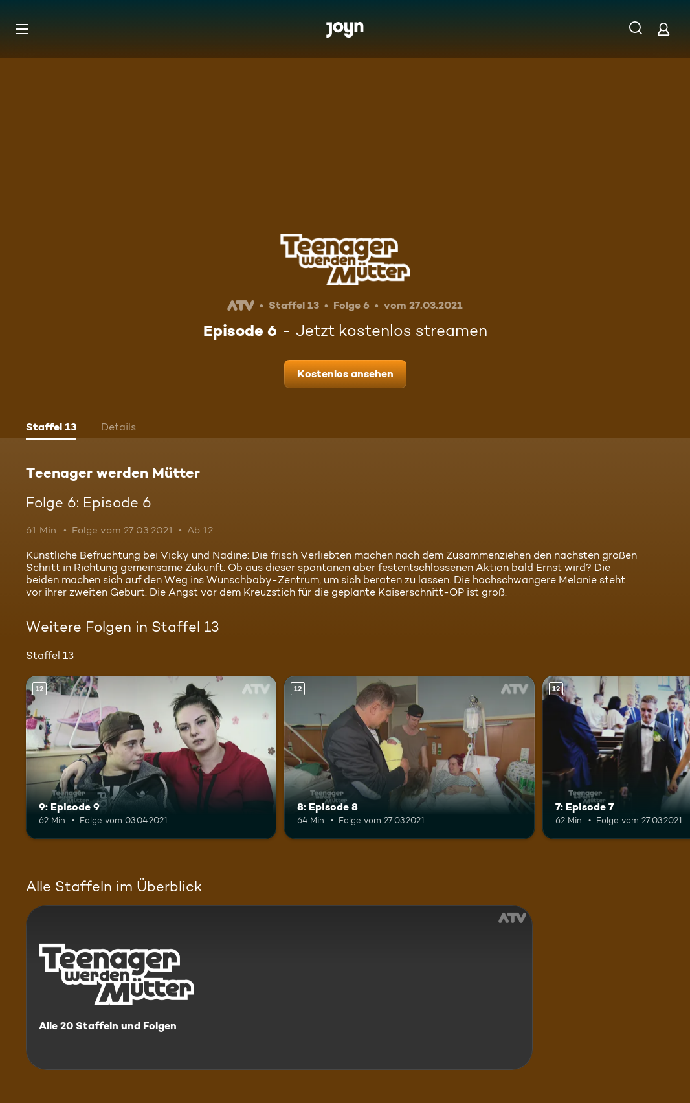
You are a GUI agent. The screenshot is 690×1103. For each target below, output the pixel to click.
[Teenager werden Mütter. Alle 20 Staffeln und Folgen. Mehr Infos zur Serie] (279, 987)
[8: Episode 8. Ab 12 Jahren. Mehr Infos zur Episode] (409, 757)
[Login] (663, 28)
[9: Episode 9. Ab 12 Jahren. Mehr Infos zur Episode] (151, 757)
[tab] (51, 428)
